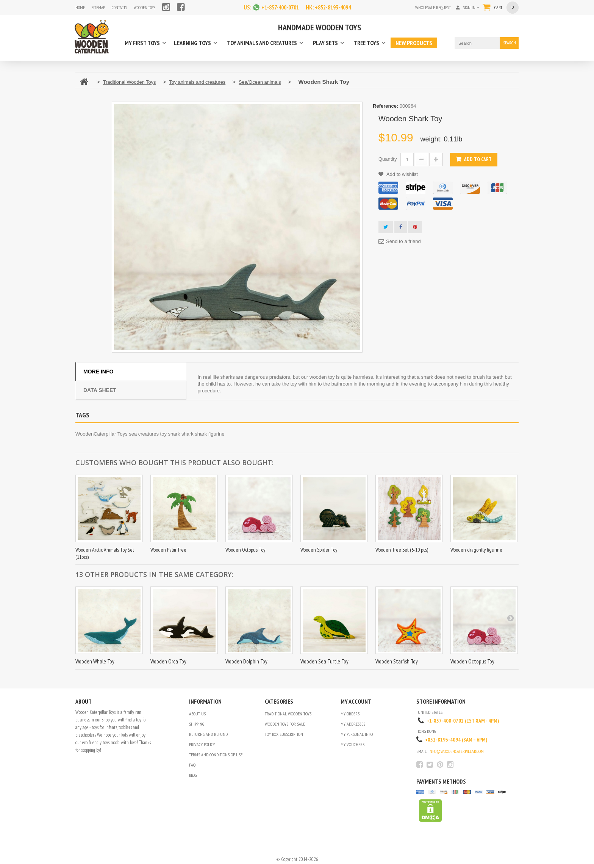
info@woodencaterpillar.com (456, 751)
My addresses (353, 723)
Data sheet (99, 390)
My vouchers (352, 744)
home (80, 7)
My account (356, 701)
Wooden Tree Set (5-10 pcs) (401, 549)
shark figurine (209, 433)
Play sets (325, 43)
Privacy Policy (202, 744)
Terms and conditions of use (215, 754)
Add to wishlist (401, 174)
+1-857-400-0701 (278, 7)
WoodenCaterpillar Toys (101, 433)
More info (98, 371)
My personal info (357, 734)
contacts (121, 7)
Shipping (196, 723)
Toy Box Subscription (284, 734)
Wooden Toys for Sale (285, 723)
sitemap (99, 7)
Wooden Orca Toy (168, 661)
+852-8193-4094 (335, 7)
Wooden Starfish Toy (396, 661)
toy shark (170, 433)
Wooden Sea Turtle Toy (324, 661)
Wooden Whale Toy (94, 661)
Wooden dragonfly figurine (476, 549)
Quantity (387, 159)
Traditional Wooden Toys (288, 713)
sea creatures (144, 433)
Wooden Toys (147, 7)
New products (413, 43)
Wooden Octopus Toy (245, 549)
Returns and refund (208, 734)
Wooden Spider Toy (318, 549)
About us (197, 713)
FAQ (192, 764)
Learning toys (192, 43)
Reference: (385, 105)
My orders (350, 713)
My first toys (142, 43)
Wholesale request (430, 7)
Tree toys (366, 43)
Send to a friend (403, 241)
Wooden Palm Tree (168, 549)
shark (187, 433)
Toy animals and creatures (262, 43)
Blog (193, 775)
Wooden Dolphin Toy (246, 661)
